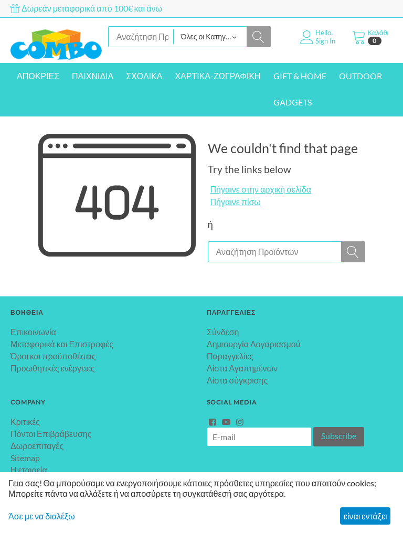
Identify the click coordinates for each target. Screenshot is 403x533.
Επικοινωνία (33, 332)
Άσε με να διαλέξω (41, 516)
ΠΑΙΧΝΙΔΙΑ (92, 76)
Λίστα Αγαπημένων (242, 368)
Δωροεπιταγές (36, 446)
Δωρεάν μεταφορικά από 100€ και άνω (86, 8)
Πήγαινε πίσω (235, 202)
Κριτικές (25, 422)
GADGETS (292, 102)
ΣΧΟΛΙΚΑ (144, 76)
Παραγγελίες (230, 356)
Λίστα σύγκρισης (237, 380)
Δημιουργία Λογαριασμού (253, 344)
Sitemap (25, 458)
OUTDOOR (360, 76)
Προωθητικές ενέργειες (52, 368)
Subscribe (338, 436)
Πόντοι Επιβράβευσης (50, 434)
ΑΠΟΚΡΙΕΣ (38, 76)
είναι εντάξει (365, 516)
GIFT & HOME (299, 76)
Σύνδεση (223, 332)
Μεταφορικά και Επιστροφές (61, 344)
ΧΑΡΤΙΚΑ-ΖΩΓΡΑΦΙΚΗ (217, 76)
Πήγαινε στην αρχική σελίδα (260, 189)
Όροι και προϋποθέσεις (53, 356)
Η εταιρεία (28, 470)
